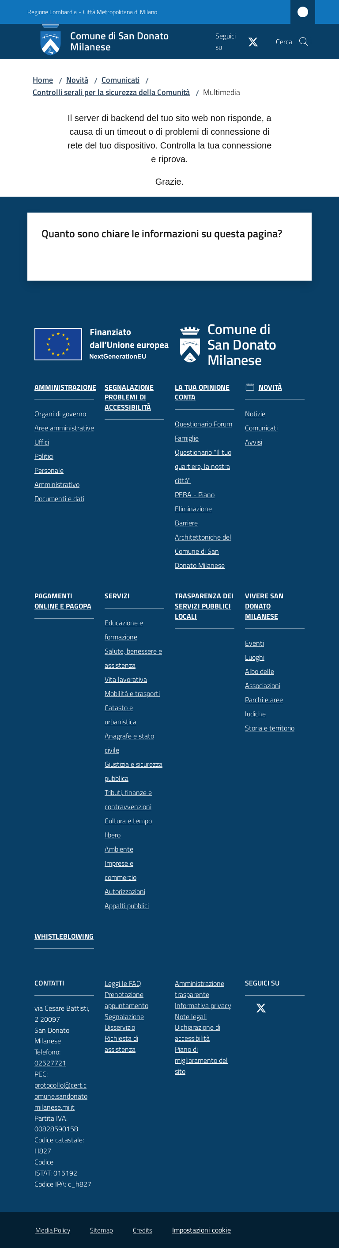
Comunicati (120, 80)
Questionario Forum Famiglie (203, 431)
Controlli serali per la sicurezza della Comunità (111, 92)
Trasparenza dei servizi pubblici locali (204, 606)
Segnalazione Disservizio (134, 1022)
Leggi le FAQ (123, 983)
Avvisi (253, 442)
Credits (142, 1230)
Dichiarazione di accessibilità (204, 1032)
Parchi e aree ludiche (264, 706)
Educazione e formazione (124, 629)
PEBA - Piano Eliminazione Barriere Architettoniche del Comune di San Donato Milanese (203, 530)
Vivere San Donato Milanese (264, 606)
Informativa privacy (203, 1005)
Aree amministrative (64, 427)
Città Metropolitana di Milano (120, 11)
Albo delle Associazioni (262, 678)
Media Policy (52, 1230)
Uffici (41, 442)
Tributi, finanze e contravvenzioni (128, 799)
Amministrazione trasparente (199, 989)
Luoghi (254, 657)
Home (43, 80)
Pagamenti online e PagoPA (62, 601)
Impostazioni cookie (201, 1230)
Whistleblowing (64, 936)
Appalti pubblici (127, 905)
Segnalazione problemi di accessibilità (129, 397)
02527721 (55, 1063)
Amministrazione (65, 387)
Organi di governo (60, 413)
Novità (77, 80)
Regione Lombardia (52, 11)
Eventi (254, 643)
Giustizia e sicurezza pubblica (133, 771)
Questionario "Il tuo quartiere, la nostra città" (203, 466)
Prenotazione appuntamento (134, 1000)
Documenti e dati (59, 498)
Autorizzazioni (125, 891)
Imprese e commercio (120, 870)
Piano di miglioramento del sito (201, 1060)
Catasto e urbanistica (120, 714)
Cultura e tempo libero (128, 827)
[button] (304, 41)
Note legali (191, 1016)
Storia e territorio (269, 728)
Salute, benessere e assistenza (133, 658)
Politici (43, 456)
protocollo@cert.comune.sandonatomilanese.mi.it (64, 1096)
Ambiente (119, 849)
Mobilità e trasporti (132, 693)
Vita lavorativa (126, 679)
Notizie (255, 413)
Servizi (117, 596)
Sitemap (101, 1230)
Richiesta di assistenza (134, 1043)
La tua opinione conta (202, 392)
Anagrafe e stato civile (129, 743)
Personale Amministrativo (56, 477)
